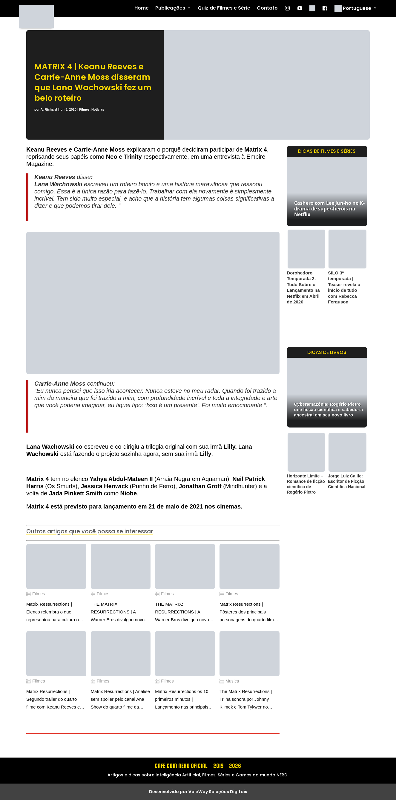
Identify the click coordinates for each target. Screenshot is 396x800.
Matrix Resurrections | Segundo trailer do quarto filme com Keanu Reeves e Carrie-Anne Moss (53, 700)
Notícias (97, 109)
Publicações (170, 8)
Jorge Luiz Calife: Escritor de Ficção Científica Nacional (346, 481)
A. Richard (48, 109)
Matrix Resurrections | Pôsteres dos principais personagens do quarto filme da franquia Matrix (248, 612)
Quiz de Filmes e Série (224, 8)
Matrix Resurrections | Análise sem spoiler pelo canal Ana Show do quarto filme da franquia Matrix (120, 700)
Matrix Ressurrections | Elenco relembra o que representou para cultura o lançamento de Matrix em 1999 (52, 612)
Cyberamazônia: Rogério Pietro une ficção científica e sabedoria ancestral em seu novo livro (328, 409)
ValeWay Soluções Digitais (217, 792)
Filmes (84, 109)
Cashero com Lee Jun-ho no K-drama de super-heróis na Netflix (329, 209)
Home (141, 8)
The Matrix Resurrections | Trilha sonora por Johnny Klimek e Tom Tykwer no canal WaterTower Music (246, 700)
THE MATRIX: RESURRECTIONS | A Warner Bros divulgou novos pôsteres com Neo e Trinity (183, 612)
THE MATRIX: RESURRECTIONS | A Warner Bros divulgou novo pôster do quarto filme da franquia (118, 612)
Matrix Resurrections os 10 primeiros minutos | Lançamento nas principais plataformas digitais (181, 700)
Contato (267, 8)
